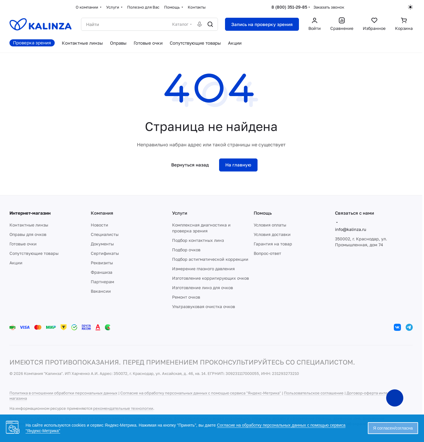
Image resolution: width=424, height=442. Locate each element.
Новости (99, 224)
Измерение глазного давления (203, 268)
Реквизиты (102, 262)
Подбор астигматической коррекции (210, 259)
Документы (102, 243)
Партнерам (102, 281)
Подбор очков (186, 249)
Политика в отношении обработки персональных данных (63, 393)
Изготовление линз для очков (202, 287)
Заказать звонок (328, 7)
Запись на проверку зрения (262, 24)
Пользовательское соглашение (314, 393)
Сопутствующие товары (34, 253)
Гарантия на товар (273, 243)
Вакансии (101, 291)
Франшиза (101, 272)
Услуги (179, 213)
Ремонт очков (186, 296)
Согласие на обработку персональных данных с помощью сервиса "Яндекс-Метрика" (200, 393)
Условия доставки (272, 234)
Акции (15, 262)
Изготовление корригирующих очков (210, 278)
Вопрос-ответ (267, 253)
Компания (102, 213)
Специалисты (105, 234)
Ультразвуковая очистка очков (203, 306)
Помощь (263, 213)
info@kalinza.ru (350, 229)
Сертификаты (105, 253)
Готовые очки (23, 243)
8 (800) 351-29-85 (289, 6)
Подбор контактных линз (198, 240)
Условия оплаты (270, 224)
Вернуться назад (190, 164)
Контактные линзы (28, 224)
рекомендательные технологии (123, 408)
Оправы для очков (27, 234)
